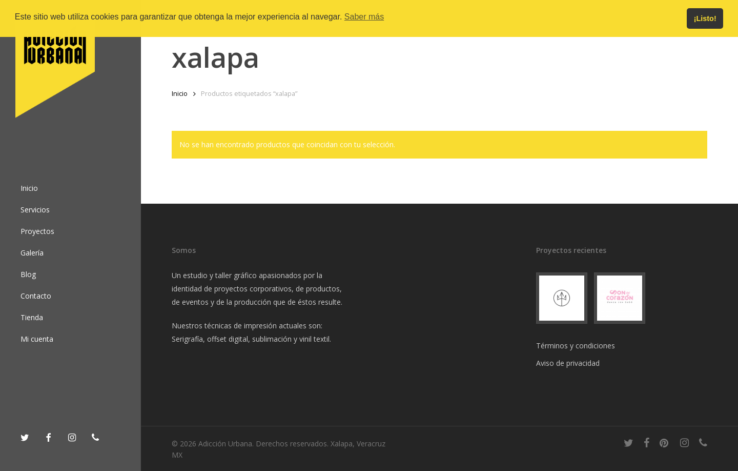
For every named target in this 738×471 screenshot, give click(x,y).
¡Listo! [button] (705, 18)
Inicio (180, 93)
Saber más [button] (364, 16)
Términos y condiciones (575, 345)
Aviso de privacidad (568, 363)
